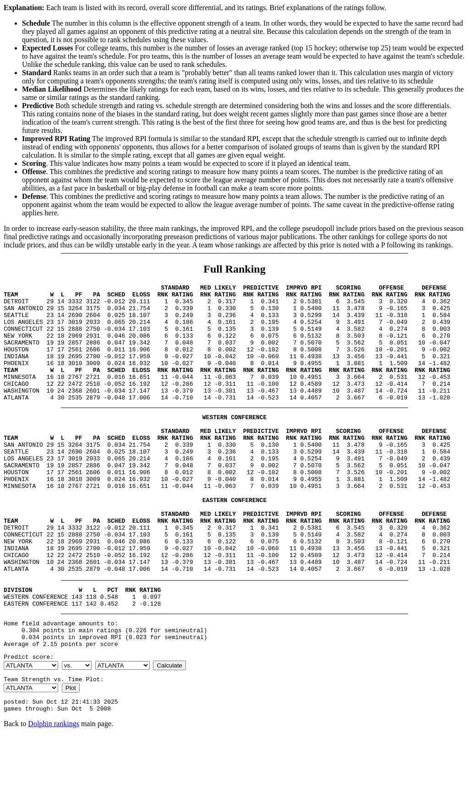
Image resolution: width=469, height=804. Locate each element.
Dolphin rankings (53, 792)
